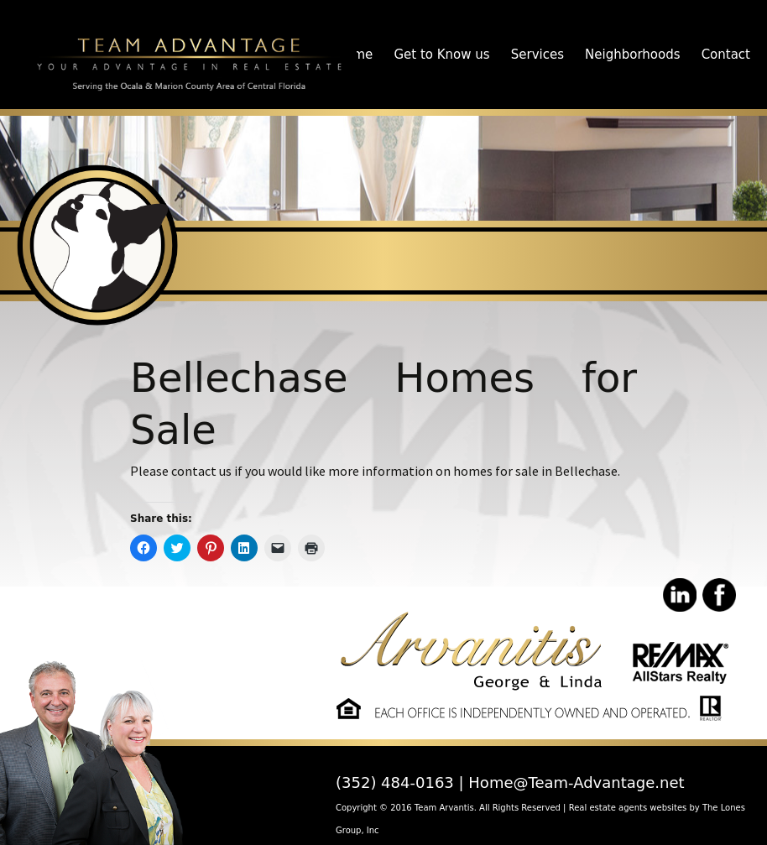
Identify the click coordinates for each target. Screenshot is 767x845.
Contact (726, 54)
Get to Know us (441, 54)
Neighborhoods (632, 54)
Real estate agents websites (628, 807)
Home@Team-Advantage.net (576, 782)
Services (537, 54)
